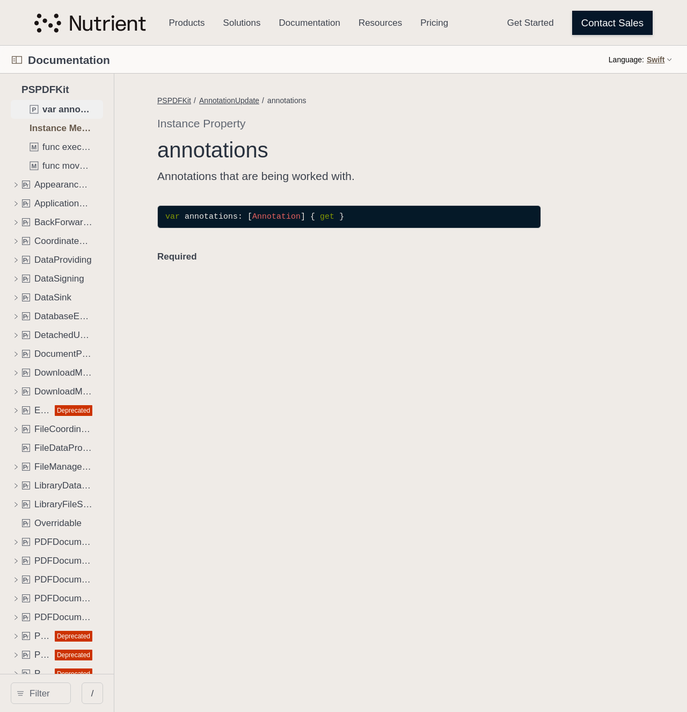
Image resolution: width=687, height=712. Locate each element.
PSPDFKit (274, 100)
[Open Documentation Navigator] (17, 60)
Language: (626, 59)
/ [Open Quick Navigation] (193, 693)
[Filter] (95, 693)
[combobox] (95, 693)
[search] (91, 693)
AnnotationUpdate (329, 100)
